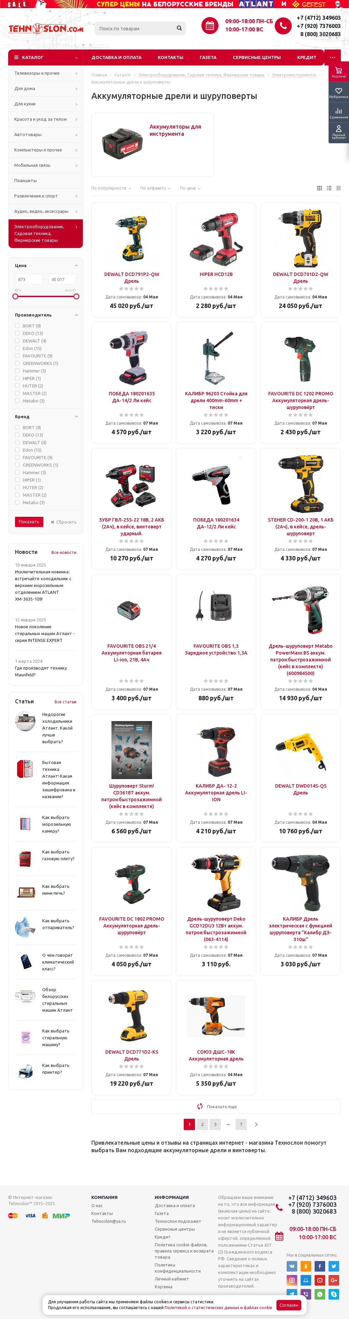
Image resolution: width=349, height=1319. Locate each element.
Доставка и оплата (116, 57)
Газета (208, 57)
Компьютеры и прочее (38, 149)
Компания (104, 1197)
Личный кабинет (172, 1278)
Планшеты (25, 180)
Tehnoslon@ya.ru (108, 1221)
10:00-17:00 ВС (244, 29)
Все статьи (65, 702)
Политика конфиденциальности (178, 1267)
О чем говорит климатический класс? (58, 962)
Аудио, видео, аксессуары (41, 211)
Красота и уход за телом (40, 119)
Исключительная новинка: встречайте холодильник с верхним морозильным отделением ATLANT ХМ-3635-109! (43, 585)
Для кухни (24, 103)
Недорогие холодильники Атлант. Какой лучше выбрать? (57, 728)
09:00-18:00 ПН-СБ (249, 21)
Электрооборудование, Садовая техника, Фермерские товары (39, 233)
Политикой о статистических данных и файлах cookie (218, 1307)
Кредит (306, 57)
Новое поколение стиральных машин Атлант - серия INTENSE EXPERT (45, 633)
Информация (172, 1197)
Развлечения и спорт (36, 195)
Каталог (33, 57)
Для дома (24, 88)
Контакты (170, 57)
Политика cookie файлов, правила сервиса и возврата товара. (184, 1250)
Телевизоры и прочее (37, 73)
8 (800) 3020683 (320, 34)
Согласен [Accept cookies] (288, 1305)
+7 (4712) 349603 (319, 18)
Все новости (63, 552)
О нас (97, 1205)
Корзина (163, 1286)
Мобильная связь (32, 165)
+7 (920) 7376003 (319, 26)
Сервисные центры (257, 57)
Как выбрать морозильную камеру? (56, 824)
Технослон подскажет (178, 1221)
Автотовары (28, 134)
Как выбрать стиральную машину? (56, 1037)
